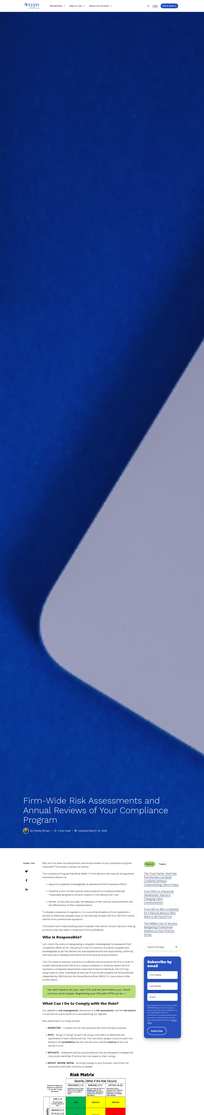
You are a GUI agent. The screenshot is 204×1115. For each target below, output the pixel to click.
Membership (56, 6)
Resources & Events (99, 6)
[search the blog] (176, 947)
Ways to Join (75, 6)
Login (155, 5)
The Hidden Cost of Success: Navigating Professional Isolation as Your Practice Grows (161, 929)
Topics (162, 864)
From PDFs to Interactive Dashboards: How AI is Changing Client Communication (159, 897)
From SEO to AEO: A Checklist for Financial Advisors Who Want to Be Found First (161, 913)
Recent (149, 864)
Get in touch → (169, 6)
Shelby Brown (42, 830)
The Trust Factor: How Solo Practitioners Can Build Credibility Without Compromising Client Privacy (161, 879)
